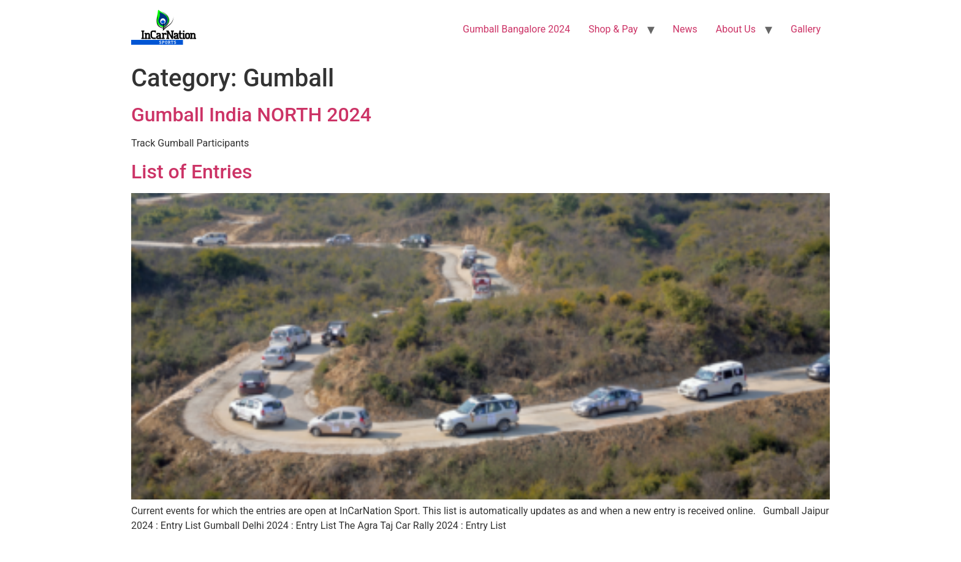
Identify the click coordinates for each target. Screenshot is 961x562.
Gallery (806, 29)
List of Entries (192, 171)
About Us (736, 29)
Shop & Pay (612, 29)
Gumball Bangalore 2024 (516, 29)
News (685, 29)
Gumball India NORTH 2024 (251, 114)
